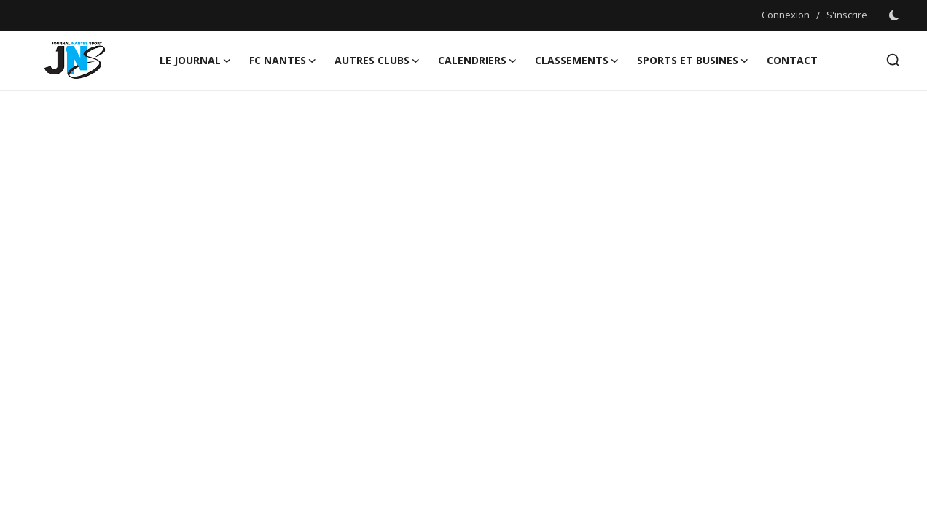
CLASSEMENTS (577, 60)
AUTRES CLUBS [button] (378, 60)
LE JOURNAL (196, 60)
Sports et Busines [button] (693, 60)
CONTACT (792, 60)
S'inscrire (846, 14)
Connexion (786, 14)
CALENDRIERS (477, 60)
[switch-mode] (894, 15)
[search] (893, 60)
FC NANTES (283, 60)
